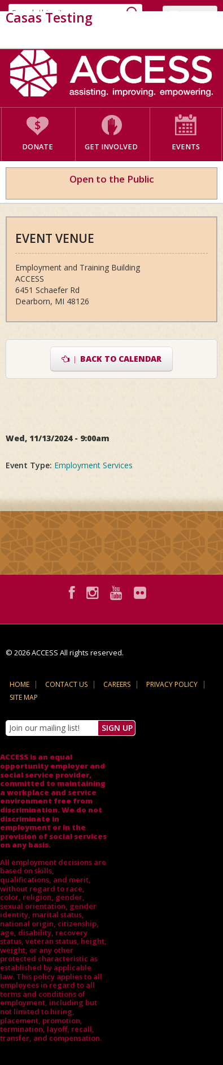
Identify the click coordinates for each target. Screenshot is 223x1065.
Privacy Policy (172, 684)
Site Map (24, 697)
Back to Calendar (111, 358)
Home (19, 684)
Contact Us (66, 684)
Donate (37, 147)
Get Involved (111, 147)
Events (186, 147)
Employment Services (93, 465)
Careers (116, 684)
